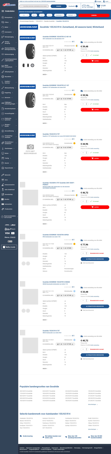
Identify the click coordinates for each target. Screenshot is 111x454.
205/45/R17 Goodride (49, 395)
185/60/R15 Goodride (94, 393)
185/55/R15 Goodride (71, 400)
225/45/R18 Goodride (49, 397)
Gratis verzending (94, 50)
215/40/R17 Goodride (94, 400)
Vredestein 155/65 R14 (26, 417)
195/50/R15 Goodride (26, 400)
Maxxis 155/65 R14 (25, 420)
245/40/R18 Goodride (94, 397)
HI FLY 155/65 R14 (48, 420)
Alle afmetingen (92, 403)
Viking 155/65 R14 (93, 422)
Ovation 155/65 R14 (48, 425)
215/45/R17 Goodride (94, 395)
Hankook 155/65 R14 (49, 417)
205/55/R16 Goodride (26, 390)
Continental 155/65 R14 (72, 417)
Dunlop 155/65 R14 (70, 425)
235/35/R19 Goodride (71, 395)
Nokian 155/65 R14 (70, 422)
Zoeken (58, 6)
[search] (34, 6)
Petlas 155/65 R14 (25, 422)
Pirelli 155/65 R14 (93, 417)
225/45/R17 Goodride (49, 390)
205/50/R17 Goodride (26, 395)
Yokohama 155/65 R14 (49, 422)
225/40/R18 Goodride (71, 390)
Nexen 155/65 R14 (70, 420)
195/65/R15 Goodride (94, 390)
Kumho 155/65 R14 (93, 420)
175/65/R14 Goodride (26, 393)
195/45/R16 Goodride (49, 400)
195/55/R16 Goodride (71, 393)
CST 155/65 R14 (47, 427)
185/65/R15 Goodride (49, 393)
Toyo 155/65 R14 (25, 427)
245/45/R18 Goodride (26, 397)
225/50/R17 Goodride (71, 397)
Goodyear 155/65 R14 (26, 425)
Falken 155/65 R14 (93, 425)
